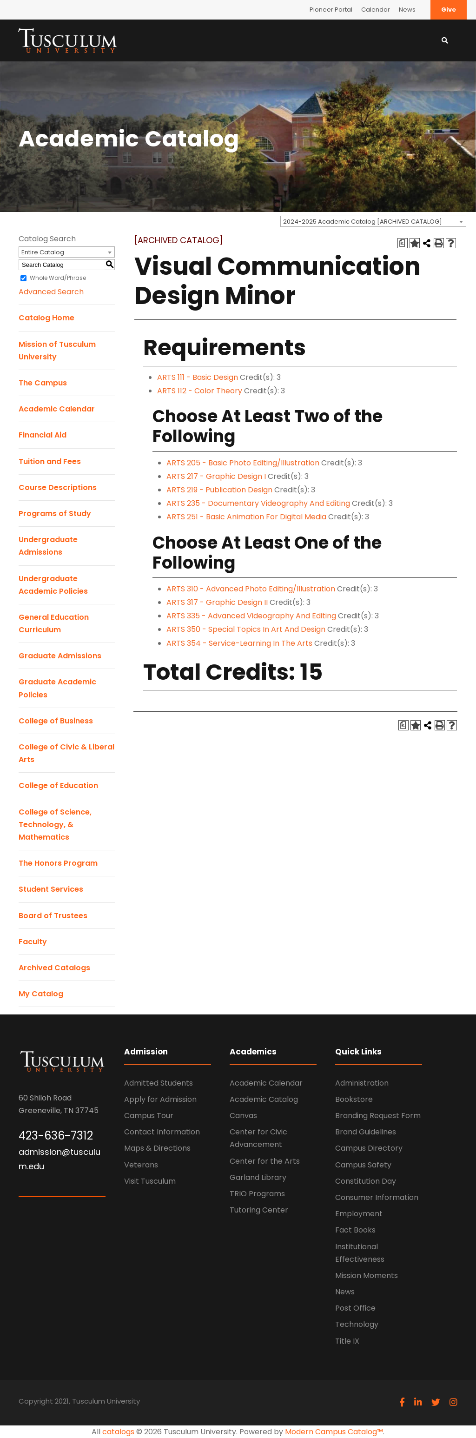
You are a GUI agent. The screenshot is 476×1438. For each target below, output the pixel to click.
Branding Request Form (378, 1115)
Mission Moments (366, 1275)
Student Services (51, 889)
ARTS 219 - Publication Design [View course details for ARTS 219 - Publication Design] (219, 489)
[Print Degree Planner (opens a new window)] (402, 243)
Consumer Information (376, 1197)
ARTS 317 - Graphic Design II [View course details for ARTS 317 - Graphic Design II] (217, 602)
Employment (359, 1213)
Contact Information (162, 1132)
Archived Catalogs (54, 967)
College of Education (58, 785)
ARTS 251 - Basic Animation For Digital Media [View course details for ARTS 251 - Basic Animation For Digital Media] (246, 516)
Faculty (33, 941)
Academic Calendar (57, 409)
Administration (362, 1083)
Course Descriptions (58, 487)
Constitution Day (365, 1181)
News (407, 9)
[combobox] (373, 221)
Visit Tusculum (150, 1181)
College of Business (56, 721)
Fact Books (355, 1230)
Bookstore (354, 1099)
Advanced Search (51, 291)
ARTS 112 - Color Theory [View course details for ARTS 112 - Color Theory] (199, 390)
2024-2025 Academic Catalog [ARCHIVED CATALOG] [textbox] (362, 221)
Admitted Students (158, 1083)
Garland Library (258, 1177)
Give (448, 9)
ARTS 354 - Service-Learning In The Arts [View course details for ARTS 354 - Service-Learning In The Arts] (239, 643)
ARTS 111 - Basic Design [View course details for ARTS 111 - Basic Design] (197, 377)
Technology (356, 1324)
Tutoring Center (259, 1210)
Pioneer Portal (331, 9)
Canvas (243, 1115)
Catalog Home (46, 317)
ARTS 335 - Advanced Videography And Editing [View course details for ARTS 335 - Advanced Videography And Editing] (251, 615)
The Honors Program (58, 863)
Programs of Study (55, 513)
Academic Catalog (264, 1099)
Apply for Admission (160, 1099)
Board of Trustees (53, 915)
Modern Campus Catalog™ (334, 1431)
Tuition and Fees (50, 461)
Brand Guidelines (365, 1132)
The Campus (43, 383)
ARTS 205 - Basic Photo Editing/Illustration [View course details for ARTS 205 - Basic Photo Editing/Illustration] (242, 462)
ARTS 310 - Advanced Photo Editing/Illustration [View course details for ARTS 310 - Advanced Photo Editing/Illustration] (250, 588)
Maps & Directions (157, 1148)
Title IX (347, 1341)
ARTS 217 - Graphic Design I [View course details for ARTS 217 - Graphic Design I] (216, 476)
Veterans (141, 1165)
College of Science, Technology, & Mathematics (55, 824)
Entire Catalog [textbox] (42, 252)
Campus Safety (363, 1165)
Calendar (375, 9)
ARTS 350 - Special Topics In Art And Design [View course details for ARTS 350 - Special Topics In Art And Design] (245, 629)
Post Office (355, 1308)
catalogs (118, 1431)
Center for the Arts (265, 1161)
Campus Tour (148, 1115)
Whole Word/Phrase (58, 278)
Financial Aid (42, 435)
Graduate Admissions (60, 655)
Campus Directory (369, 1148)
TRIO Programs (257, 1193)
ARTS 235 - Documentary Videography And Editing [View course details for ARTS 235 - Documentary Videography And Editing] (258, 503)
